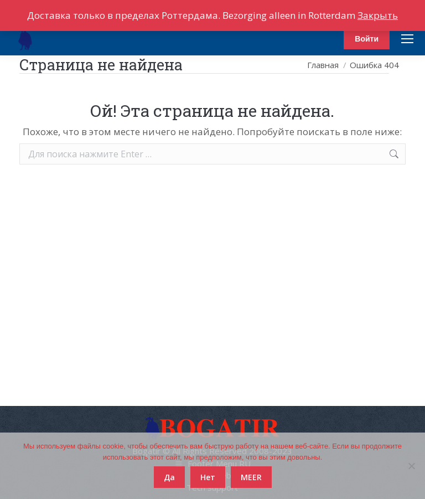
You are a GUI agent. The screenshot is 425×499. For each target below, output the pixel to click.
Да (169, 477)
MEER (251, 477)
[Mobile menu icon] (407, 38)
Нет (207, 477)
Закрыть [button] (377, 15)
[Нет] (411, 465)
